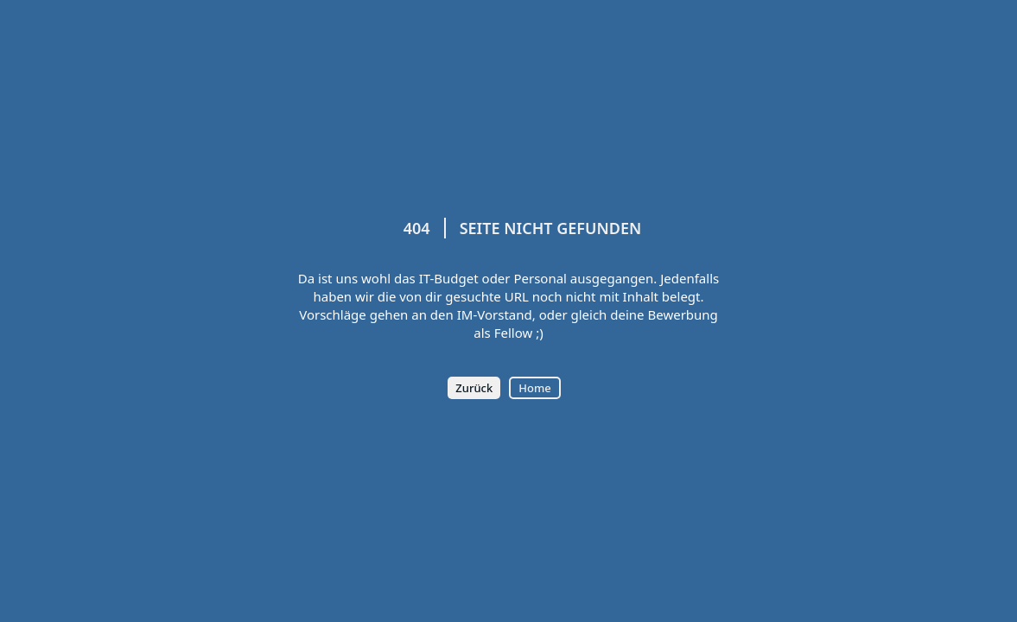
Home (534, 388)
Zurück (474, 388)
